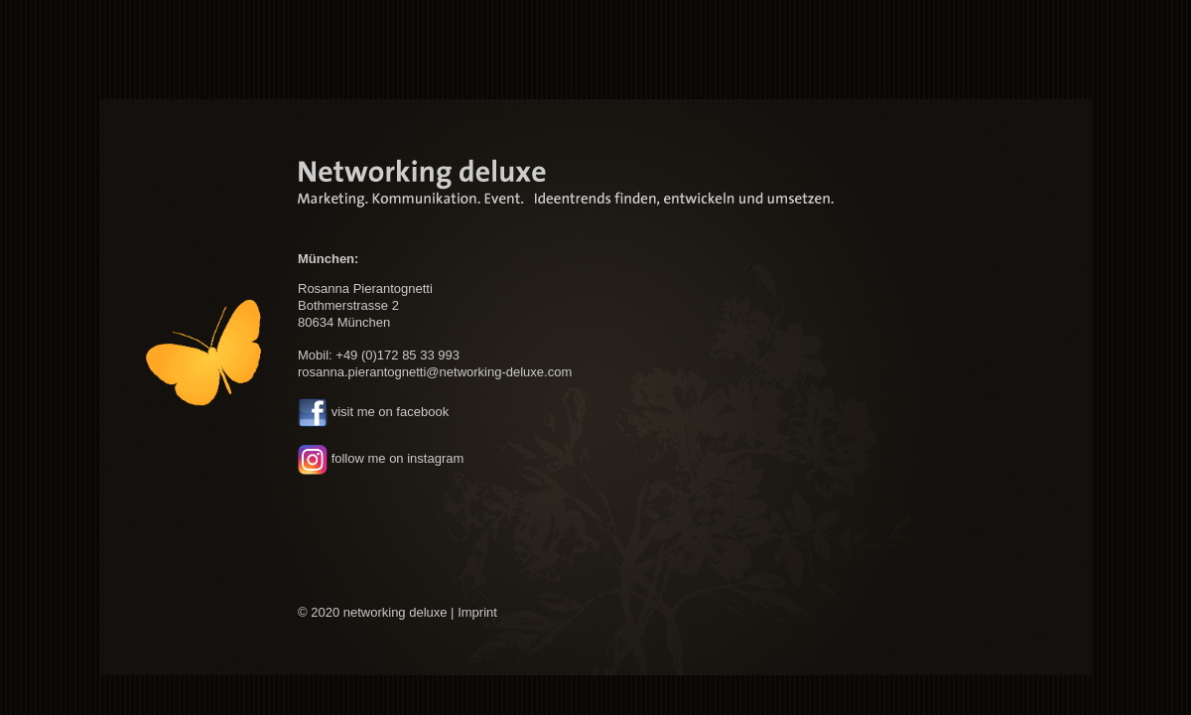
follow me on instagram (397, 458)
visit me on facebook (390, 412)
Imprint (477, 612)
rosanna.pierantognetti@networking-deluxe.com (435, 371)
